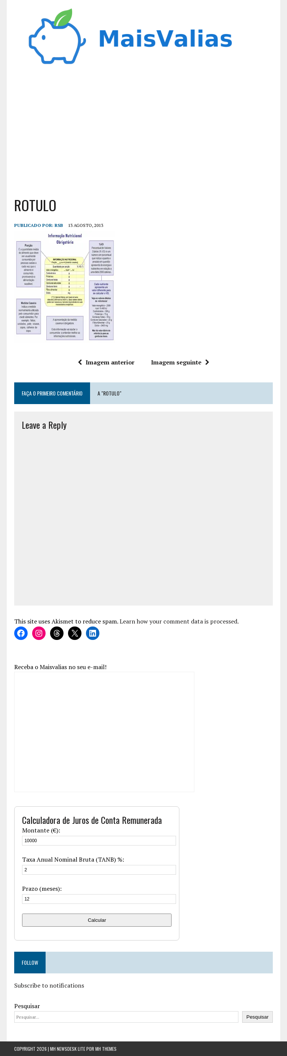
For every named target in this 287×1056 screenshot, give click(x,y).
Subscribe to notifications (49, 985)
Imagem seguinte (180, 362)
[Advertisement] (144, 128)
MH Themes (106, 1049)
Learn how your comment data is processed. (179, 621)
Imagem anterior (106, 362)
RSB (59, 225)
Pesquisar (27, 1006)
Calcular (97, 920)
